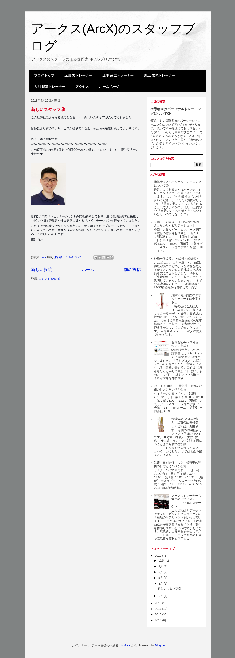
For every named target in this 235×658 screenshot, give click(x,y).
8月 (161, 566)
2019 (158, 555)
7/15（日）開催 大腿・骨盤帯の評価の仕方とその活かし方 (177, 464)
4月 (161, 583)
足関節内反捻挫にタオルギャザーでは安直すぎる (186, 298)
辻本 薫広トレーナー (118, 75)
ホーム (88, 269)
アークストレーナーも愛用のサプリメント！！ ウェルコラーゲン (186, 501)
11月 (161, 560)
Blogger (160, 645)
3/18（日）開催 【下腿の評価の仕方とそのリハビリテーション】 (177, 223)
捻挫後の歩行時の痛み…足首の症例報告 (184, 420)
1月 (161, 596)
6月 (161, 572)
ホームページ (109, 86)
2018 (158, 603)
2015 (158, 620)
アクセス (82, 86)
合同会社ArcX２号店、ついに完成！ (186, 344)
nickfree (125, 645)
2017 (158, 608)
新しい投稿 (41, 269)
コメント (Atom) (49, 278)
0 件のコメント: (76, 257)
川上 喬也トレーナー (159, 75)
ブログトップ (44, 75)
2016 (158, 614)
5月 (161, 577)
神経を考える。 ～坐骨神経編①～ (176, 258)
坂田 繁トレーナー (78, 75)
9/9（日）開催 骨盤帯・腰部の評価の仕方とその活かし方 (178, 387)
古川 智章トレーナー (49, 86)
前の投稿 (132, 269)
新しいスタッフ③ (48, 109)
